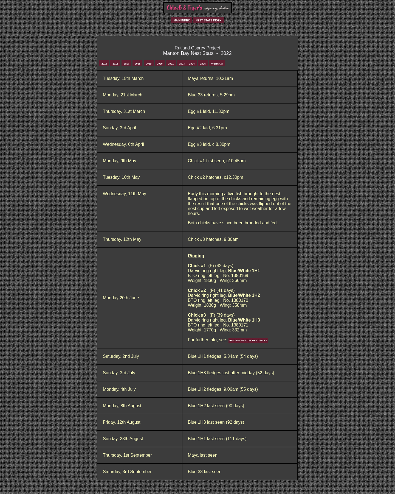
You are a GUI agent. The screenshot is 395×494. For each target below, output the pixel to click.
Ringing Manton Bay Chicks (248, 340)
